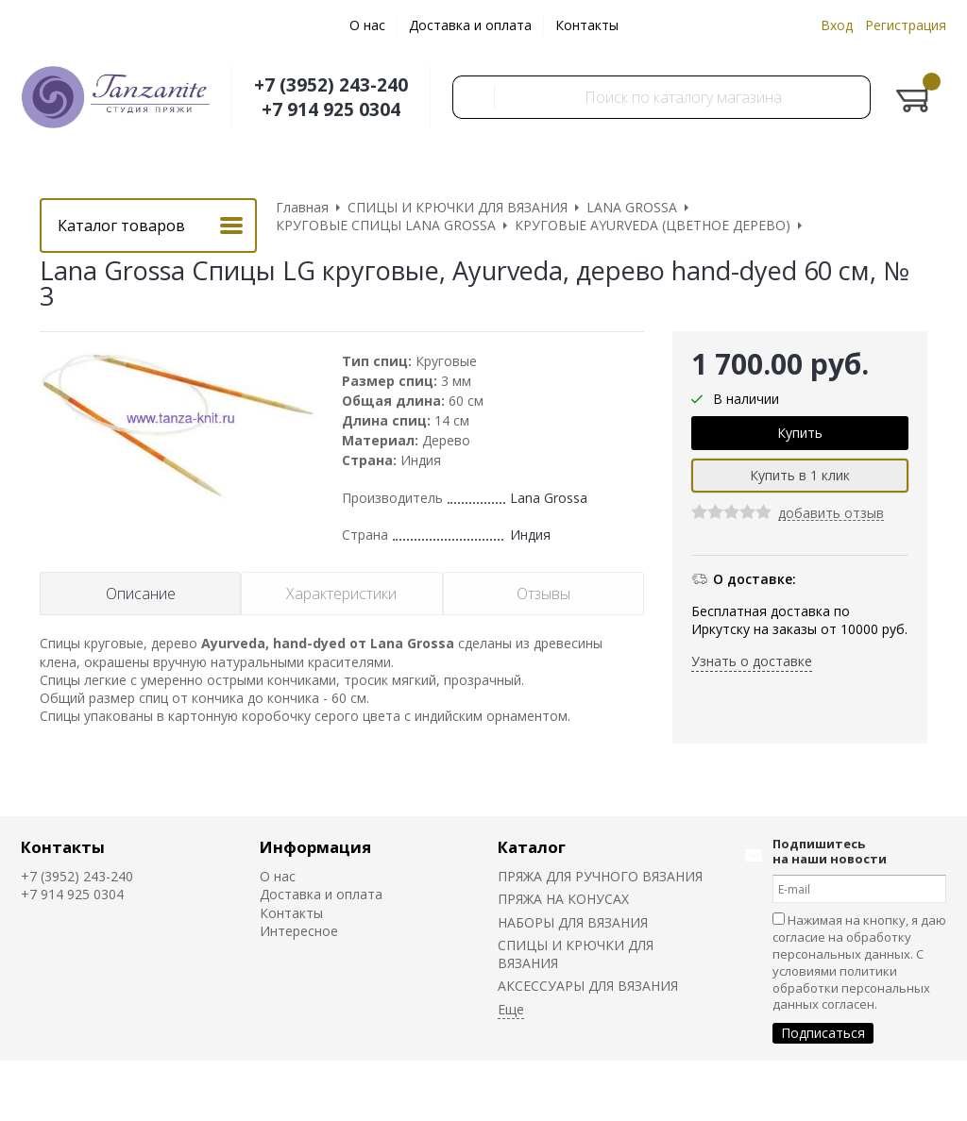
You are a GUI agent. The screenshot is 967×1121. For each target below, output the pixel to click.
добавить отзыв (831, 514)
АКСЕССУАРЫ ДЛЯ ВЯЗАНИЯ (588, 986)
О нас (367, 25)
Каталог (532, 847)
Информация (315, 847)
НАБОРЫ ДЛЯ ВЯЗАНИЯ (573, 922)
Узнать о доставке (751, 661)
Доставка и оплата (470, 25)
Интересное (299, 931)
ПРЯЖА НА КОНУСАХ (563, 899)
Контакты (587, 25)
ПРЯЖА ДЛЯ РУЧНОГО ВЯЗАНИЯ (600, 876)
